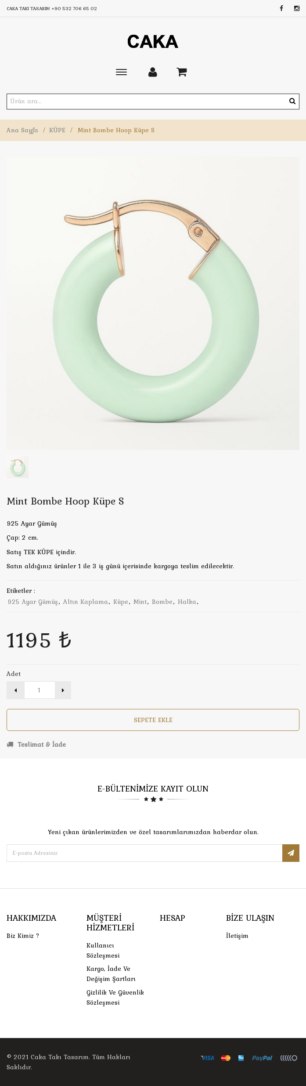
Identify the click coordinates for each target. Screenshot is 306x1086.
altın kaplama (85, 602)
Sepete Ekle (153, 720)
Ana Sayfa (22, 130)
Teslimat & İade (36, 744)
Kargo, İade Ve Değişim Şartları (111, 974)
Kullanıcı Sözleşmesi (102, 950)
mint (140, 602)
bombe (162, 602)
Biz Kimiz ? (23, 936)
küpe (120, 602)
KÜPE (57, 130)
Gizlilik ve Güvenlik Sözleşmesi (115, 997)
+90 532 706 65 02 (74, 8)
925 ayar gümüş (32, 602)
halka (187, 602)
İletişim (237, 936)
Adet (14, 674)
